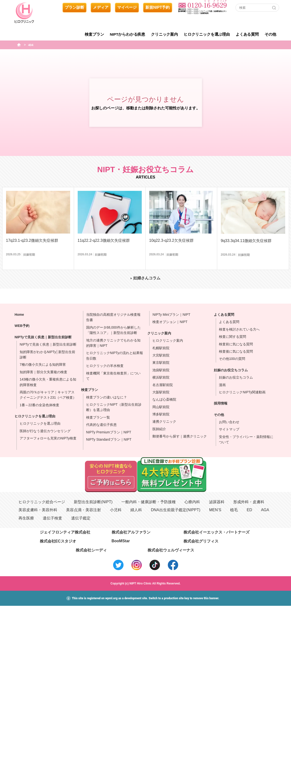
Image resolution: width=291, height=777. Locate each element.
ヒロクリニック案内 (167, 340)
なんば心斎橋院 (164, 399)
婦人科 (136, 510)
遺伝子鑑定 (81, 518)
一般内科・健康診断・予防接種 (148, 502)
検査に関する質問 (232, 337)
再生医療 (26, 518)
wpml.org (111, 598)
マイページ (127, 7)
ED (249, 510)
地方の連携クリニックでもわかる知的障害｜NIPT (113, 343)
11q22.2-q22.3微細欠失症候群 (104, 240)
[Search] (274, 8)
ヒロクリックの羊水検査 (105, 366)
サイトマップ (229, 429)
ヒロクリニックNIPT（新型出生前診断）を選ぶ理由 (113, 407)
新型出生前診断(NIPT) (93, 502)
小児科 (116, 510)
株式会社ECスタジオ (58, 541)
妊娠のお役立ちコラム (231, 370)
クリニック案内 (164, 34)
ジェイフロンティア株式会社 (65, 532)
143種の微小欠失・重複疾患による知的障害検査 (48, 382)
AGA (265, 510)
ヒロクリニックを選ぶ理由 (207, 34)
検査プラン (94, 34)
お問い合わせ (229, 422)
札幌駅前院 (160, 348)
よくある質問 (247, 34)
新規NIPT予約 (157, 7)
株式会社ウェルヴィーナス (171, 550)
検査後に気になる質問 (236, 351)
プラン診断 (74, 7)
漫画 (222, 385)
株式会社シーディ (91, 550)
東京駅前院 (160, 362)
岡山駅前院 (160, 407)
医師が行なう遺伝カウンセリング (45, 431)
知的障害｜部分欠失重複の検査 (43, 372)
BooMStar (121, 541)
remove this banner (205, 598)
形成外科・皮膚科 (248, 502)
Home (19, 314)
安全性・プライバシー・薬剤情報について (246, 439)
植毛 (234, 510)
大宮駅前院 (160, 355)
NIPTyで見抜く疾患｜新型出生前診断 (43, 337)
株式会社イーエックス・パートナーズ (216, 532)
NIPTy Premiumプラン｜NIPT (108, 432)
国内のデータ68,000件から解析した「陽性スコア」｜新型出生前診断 (113, 330)
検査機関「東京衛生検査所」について (113, 375)
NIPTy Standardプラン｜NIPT (109, 439)
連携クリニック (164, 421)
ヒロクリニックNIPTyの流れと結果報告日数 (114, 355)
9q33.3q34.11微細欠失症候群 (246, 241)
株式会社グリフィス (200, 541)
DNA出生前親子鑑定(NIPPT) (175, 510)
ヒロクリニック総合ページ (41, 502)
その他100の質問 (232, 359)
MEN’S (215, 510)
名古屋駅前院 (162, 385)
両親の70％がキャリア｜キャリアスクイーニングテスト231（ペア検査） (48, 394)
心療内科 (192, 502)
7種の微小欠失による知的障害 (43, 364)
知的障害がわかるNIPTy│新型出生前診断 (47, 354)
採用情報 (220, 403)
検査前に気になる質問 (236, 344)
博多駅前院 (160, 414)
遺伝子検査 (52, 518)
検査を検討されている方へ (239, 329)
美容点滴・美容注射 (83, 510)
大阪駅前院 (160, 392)
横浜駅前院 (160, 377)
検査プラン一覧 (98, 417)
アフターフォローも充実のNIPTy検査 (48, 438)
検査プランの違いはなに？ (106, 397)
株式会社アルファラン (131, 532)
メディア (100, 7)
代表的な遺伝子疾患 (101, 425)
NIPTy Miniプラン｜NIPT (171, 314)
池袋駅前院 (160, 370)
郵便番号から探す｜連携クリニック (179, 436)
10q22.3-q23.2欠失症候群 (171, 240)
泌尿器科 (216, 502)
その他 (270, 34)
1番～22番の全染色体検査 (39, 405)
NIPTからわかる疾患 (127, 34)
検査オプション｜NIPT (169, 322)
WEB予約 (22, 326)
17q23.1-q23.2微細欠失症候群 (32, 240)
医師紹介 (159, 429)
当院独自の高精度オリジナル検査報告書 (113, 317)
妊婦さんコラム (146, 278)
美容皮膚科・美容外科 (37, 510)
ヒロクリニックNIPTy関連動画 (242, 392)
